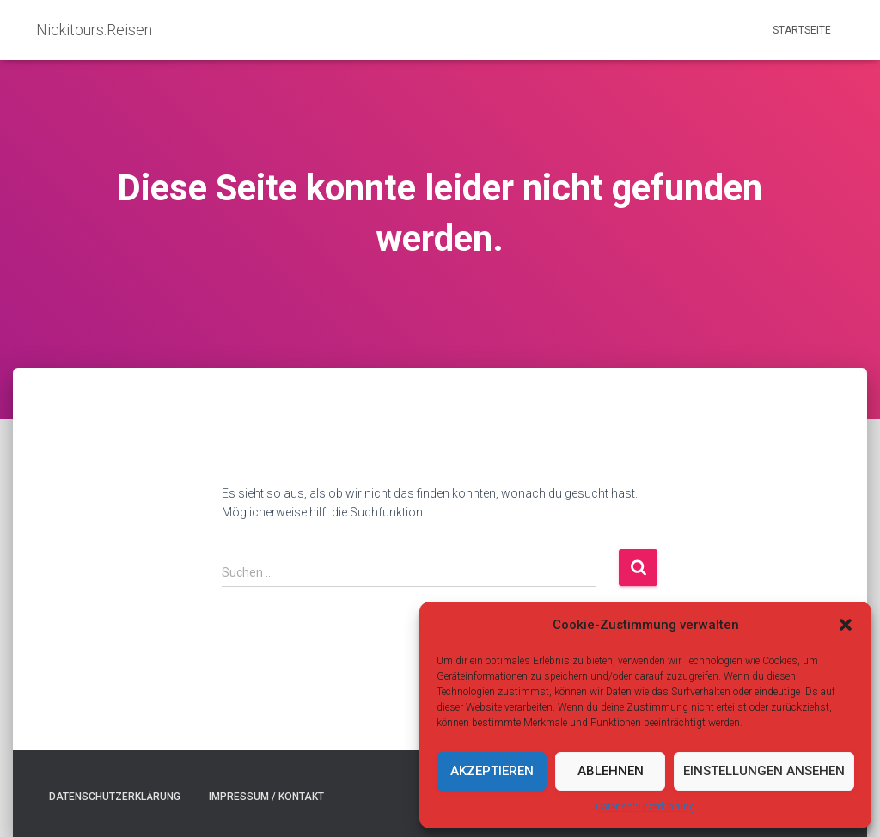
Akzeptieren (492, 771)
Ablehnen (611, 771)
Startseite (802, 30)
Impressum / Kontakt (266, 797)
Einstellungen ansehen (764, 771)
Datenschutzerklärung (645, 807)
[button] (845, 624)
